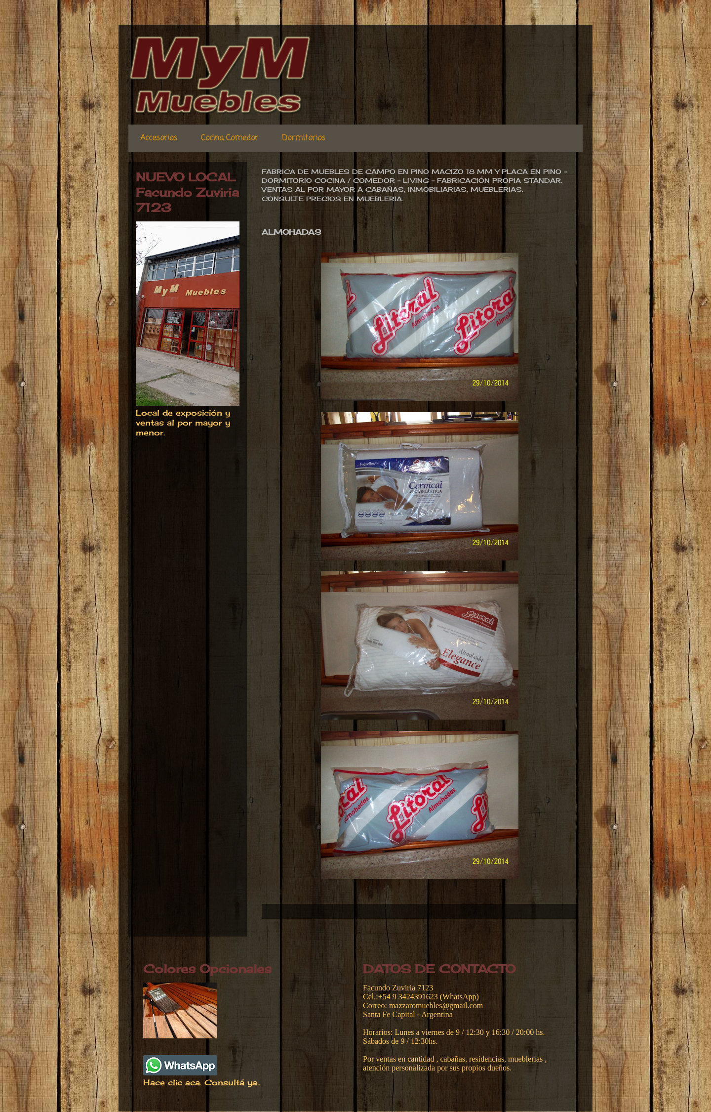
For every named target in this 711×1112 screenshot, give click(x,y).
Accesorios (158, 138)
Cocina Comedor (229, 138)
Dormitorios (303, 138)
